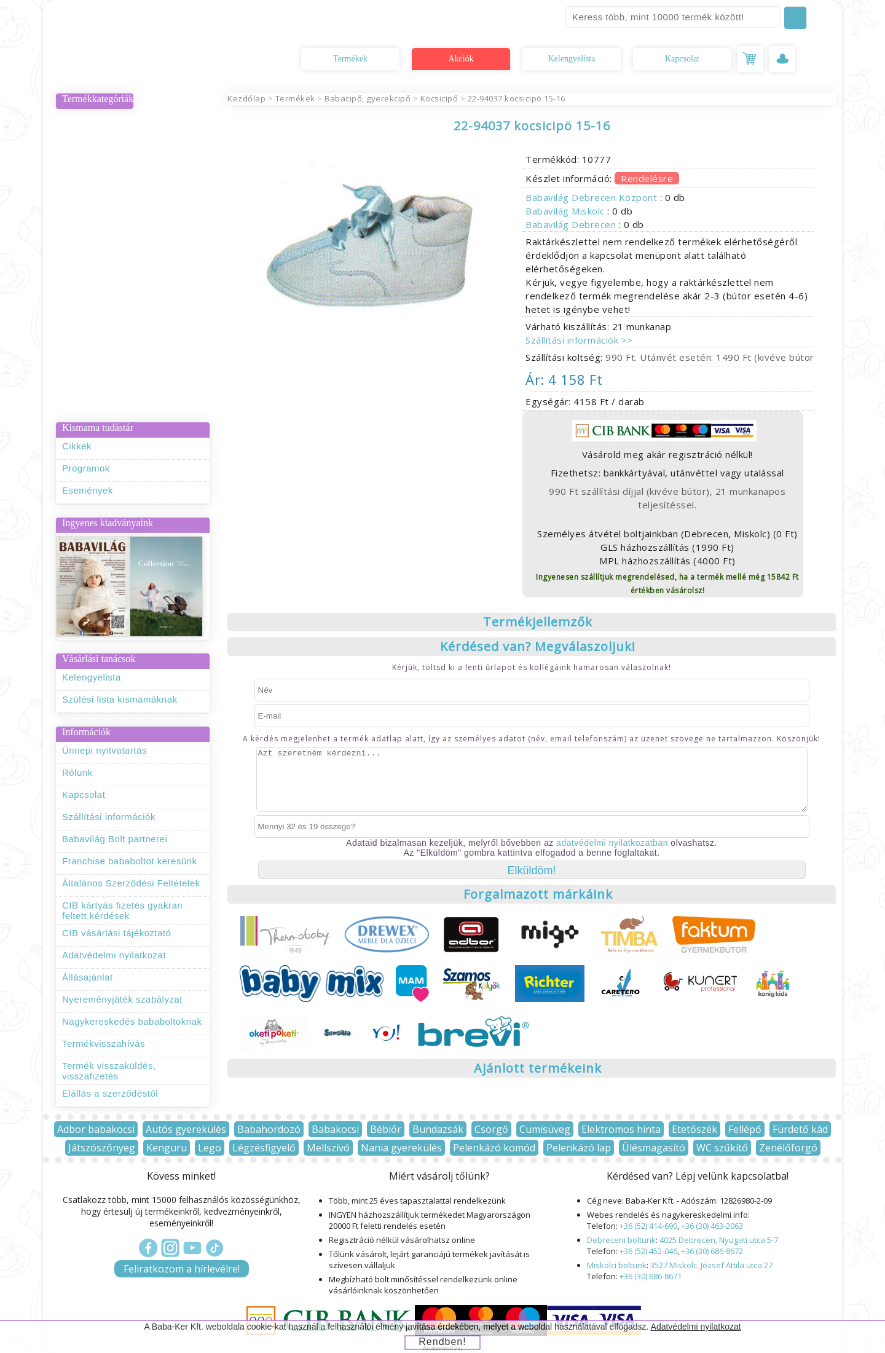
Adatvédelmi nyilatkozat (114, 955)
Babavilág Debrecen (572, 224)
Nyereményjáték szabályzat (122, 999)
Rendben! (442, 1341)
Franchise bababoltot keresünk (129, 861)
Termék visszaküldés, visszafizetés (109, 1070)
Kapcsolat (682, 58)
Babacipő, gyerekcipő (367, 98)
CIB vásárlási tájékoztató (116, 933)
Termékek (350, 58)
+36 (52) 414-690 (648, 1225)
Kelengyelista (572, 58)
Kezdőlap (246, 98)
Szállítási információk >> (579, 340)
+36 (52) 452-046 (648, 1250)
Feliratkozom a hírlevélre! (182, 1269)
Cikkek (77, 446)
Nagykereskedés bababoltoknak (132, 1021)
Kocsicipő (439, 98)
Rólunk (77, 772)
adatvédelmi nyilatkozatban (612, 843)
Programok (86, 468)
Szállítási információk (108, 816)
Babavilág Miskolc (566, 211)
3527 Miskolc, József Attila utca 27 (711, 1265)
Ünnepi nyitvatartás (104, 750)
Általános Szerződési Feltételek (131, 883)
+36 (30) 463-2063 (712, 1225)
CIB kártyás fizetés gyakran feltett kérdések (122, 910)
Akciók (460, 58)
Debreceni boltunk (621, 1239)
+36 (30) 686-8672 (712, 1250)
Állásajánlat (87, 977)
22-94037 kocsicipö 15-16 (516, 98)
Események (87, 490)
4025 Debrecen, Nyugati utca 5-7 (718, 1239)
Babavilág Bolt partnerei (114, 839)
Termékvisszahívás (103, 1043)
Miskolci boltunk (617, 1265)
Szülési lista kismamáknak (120, 699)
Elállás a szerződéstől (110, 1093)
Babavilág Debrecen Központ (592, 197)
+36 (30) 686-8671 (651, 1276)
